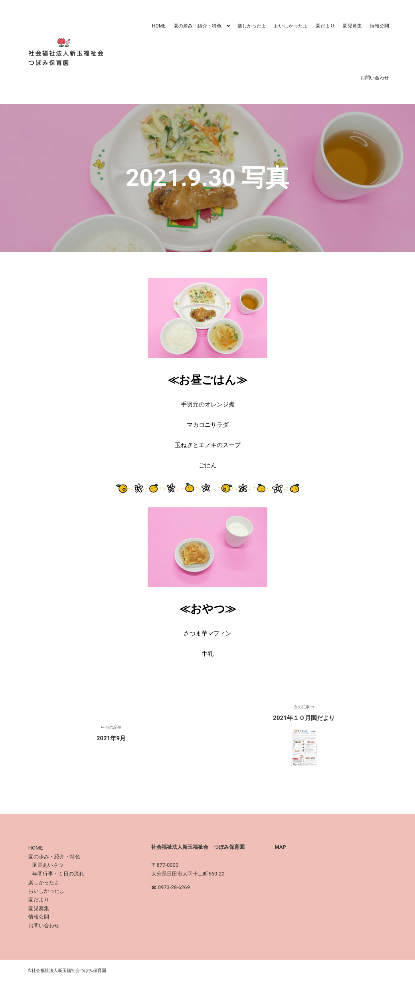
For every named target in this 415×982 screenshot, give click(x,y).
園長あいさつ (47, 865)
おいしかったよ (46, 891)
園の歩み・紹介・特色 (54, 857)
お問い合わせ (43, 926)
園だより (38, 900)
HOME (35, 848)
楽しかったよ (43, 882)
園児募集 (38, 908)
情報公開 (38, 917)
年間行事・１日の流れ (58, 874)
